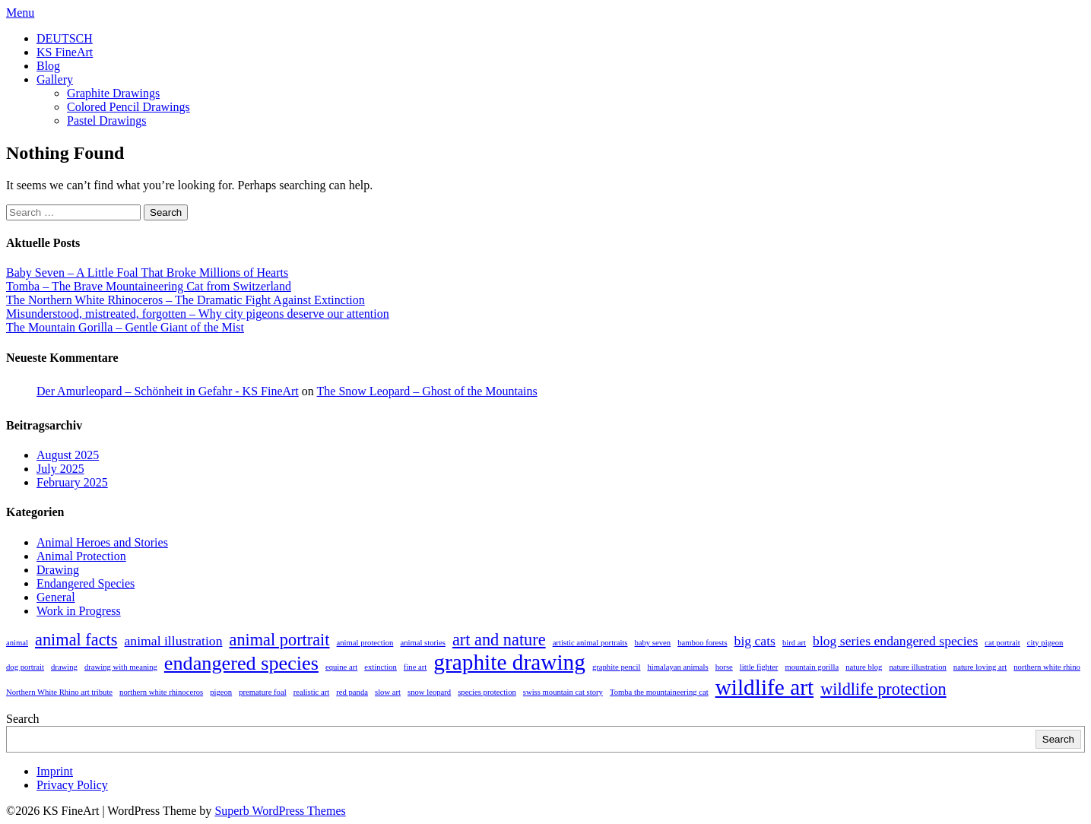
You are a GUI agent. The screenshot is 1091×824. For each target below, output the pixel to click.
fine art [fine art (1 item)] (415, 667)
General (55, 597)
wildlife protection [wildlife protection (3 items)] (883, 689)
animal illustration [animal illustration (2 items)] (174, 640)
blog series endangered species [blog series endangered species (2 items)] (895, 640)
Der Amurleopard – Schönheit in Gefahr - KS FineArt (167, 391)
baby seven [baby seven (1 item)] (652, 643)
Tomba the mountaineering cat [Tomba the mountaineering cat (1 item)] (659, 692)
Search (23, 718)
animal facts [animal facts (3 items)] (76, 639)
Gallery (54, 79)
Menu (20, 12)
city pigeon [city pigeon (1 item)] (1045, 643)
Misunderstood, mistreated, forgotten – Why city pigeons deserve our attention (197, 313)
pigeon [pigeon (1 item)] (221, 692)
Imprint (54, 771)
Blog (48, 65)
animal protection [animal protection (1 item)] (365, 643)
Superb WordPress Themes (279, 810)
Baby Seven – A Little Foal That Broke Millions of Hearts (147, 272)
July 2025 (60, 468)
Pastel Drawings (106, 120)
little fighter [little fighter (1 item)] (759, 667)
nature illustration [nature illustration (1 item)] (917, 667)
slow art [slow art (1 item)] (388, 692)
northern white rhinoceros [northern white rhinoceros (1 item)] (161, 692)
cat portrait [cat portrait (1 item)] (1002, 643)
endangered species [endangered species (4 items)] (241, 663)
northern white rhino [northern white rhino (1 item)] (1046, 667)
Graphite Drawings (113, 93)
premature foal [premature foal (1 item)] (262, 692)
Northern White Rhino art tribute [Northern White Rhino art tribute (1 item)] (59, 692)
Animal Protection (81, 556)
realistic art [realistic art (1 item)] (311, 692)
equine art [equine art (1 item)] (341, 667)
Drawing (57, 569)
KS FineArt (64, 52)
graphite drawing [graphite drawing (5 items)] (509, 662)
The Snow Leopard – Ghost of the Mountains (427, 391)
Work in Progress (78, 610)
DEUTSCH (64, 38)
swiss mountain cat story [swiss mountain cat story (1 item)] (563, 692)
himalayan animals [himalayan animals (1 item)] (678, 667)
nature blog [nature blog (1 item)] (863, 667)
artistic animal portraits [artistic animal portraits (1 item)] (590, 643)
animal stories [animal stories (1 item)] (422, 643)
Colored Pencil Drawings (128, 106)
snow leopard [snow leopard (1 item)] (429, 692)
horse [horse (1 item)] (724, 667)
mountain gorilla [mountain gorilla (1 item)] (812, 667)
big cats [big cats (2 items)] (754, 640)
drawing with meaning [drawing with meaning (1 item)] (120, 667)
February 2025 (72, 482)
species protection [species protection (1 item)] (487, 692)
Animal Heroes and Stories (102, 542)
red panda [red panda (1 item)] (352, 692)
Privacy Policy (72, 784)
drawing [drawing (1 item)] (64, 667)
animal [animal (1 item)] (17, 643)
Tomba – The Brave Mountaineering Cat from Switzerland (148, 286)
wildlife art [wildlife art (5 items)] (764, 687)
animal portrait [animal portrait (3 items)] (279, 639)
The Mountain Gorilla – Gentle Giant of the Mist (125, 327)
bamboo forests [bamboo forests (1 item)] (702, 643)
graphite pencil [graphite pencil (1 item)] (616, 667)
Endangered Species (85, 583)
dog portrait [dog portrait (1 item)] (25, 667)
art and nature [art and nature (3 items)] (499, 639)
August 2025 (67, 454)
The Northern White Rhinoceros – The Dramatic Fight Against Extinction (185, 299)
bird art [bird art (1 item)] (794, 643)
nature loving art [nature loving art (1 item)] (980, 667)
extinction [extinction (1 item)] (380, 667)
